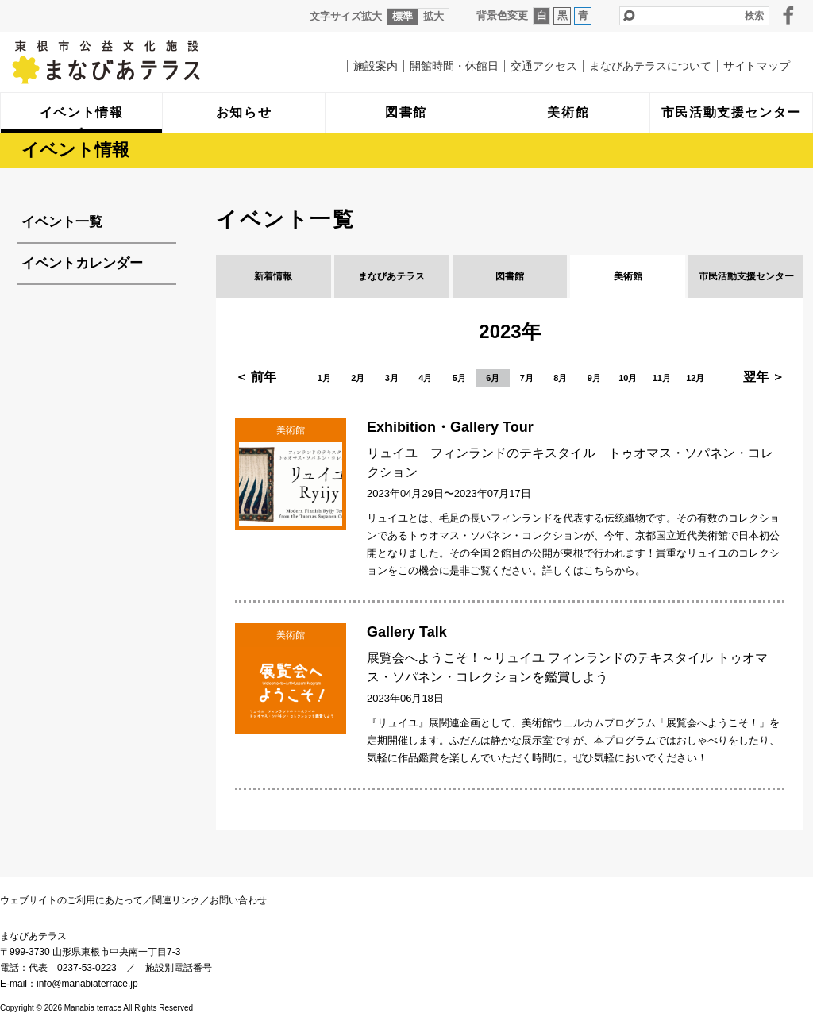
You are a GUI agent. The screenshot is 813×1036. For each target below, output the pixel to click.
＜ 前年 (255, 376)
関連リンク (176, 900)
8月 (560, 378)
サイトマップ (756, 66)
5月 (459, 378)
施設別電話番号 (178, 967)
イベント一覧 (61, 221)
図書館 (509, 276)
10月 (627, 378)
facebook (788, 15)
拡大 (433, 16)
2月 (357, 378)
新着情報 (273, 276)
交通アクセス (544, 66)
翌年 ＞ (763, 376)
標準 (402, 16)
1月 (324, 378)
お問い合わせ (238, 900)
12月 (695, 378)
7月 (527, 378)
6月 (492, 378)
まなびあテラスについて (650, 66)
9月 (594, 378)
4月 (425, 378)
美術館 (628, 276)
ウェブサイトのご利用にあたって (71, 900)
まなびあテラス (139, 62)
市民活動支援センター (746, 276)
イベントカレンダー (82, 263)
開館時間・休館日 (454, 66)
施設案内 (375, 66)
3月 (392, 378)
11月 (662, 378)
